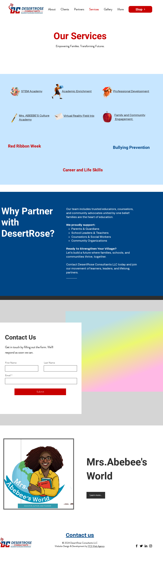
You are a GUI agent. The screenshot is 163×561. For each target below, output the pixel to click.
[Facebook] (137, 546)
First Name (11, 363)
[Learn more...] (95, 495)
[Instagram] (151, 546)
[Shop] (140, 9)
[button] (79, 9)
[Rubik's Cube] (15, 91)
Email (8, 375)
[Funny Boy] (107, 92)
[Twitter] (141, 546)
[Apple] (107, 117)
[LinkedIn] (146, 546)
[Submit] (40, 391)
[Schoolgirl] (57, 91)
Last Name (49, 363)
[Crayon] (14, 118)
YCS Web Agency (96, 546)
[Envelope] (59, 116)
